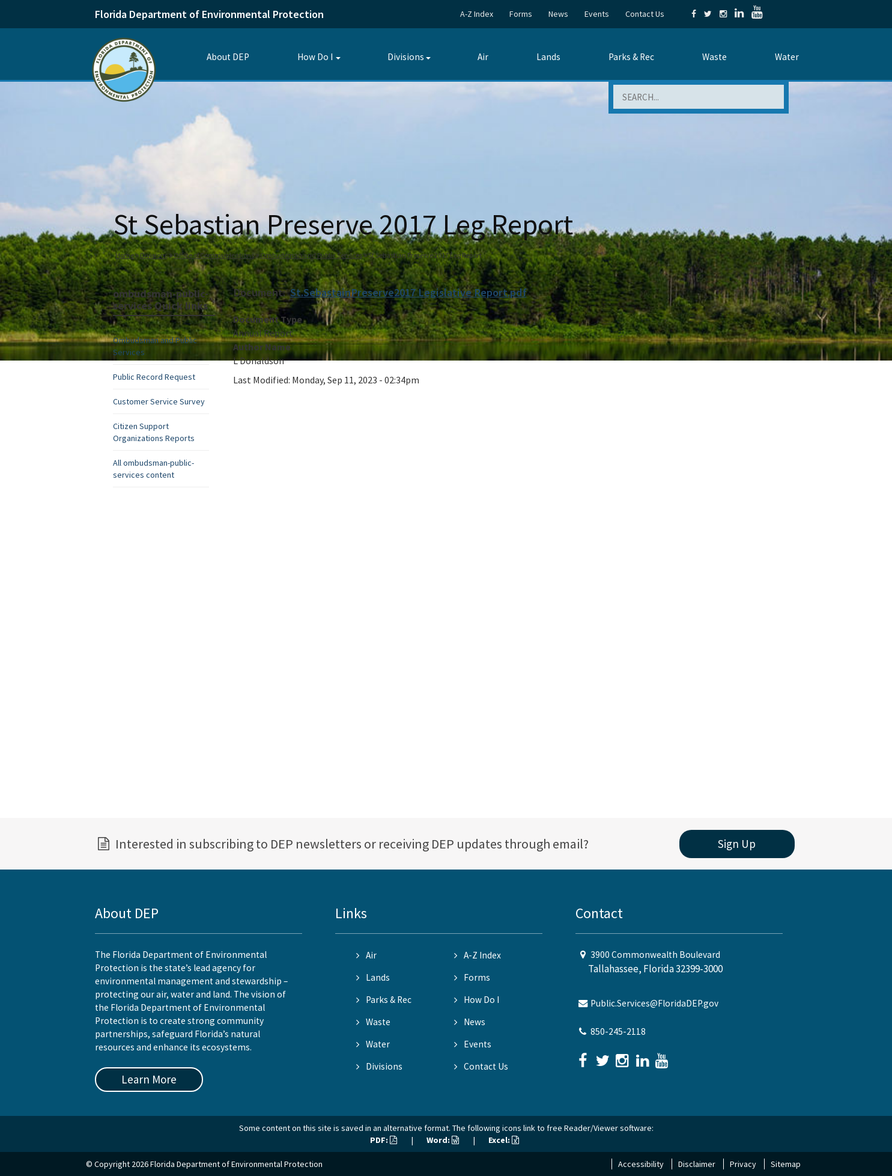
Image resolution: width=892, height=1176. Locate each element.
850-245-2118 (618, 1031)
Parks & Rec (631, 56)
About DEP (228, 56)
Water (787, 56)
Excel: (503, 1140)
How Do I (315, 56)
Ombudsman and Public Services (311, 255)
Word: (442, 1140)
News (558, 13)
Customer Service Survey (159, 401)
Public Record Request (154, 376)
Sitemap (786, 1164)
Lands (548, 56)
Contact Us (644, 13)
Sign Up (737, 843)
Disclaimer (696, 1164)
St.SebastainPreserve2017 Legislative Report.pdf (408, 292)
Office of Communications (214, 255)
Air (483, 56)
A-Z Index (476, 13)
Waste (714, 56)
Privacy (743, 1164)
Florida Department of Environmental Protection (209, 14)
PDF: (383, 1140)
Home (124, 255)
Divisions (405, 56)
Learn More (149, 1079)
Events (596, 13)
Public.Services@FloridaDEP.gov (654, 1003)
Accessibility (641, 1164)
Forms (520, 13)
